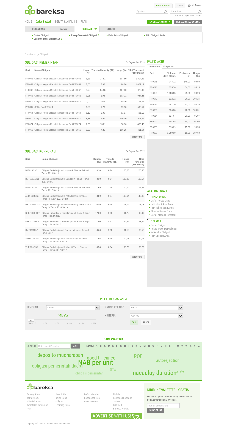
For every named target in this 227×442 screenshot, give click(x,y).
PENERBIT (32, 307)
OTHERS (111, 29)
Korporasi (168, 66)
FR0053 (29, 96)
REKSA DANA (38, 29)
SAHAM (64, 29)
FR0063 (153, 127)
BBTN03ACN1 (32, 179)
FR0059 (29, 84)
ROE (138, 356)
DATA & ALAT (43, 22)
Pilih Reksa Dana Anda (162, 207)
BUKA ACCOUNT (163, 5)
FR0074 (29, 124)
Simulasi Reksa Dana (161, 211)
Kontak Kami (33, 398)
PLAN (84, 22)
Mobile (116, 394)
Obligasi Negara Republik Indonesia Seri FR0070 (57, 118)
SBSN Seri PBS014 (43, 107)
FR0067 (29, 90)
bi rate (180, 371)
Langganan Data (92, 398)
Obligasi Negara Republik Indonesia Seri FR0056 (57, 130)
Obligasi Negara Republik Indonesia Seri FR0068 (57, 78)
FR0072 (153, 99)
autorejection (167, 360)
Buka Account (91, 401)
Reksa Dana (61, 398)
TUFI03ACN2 (31, 247)
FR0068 (29, 78)
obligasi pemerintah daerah (58, 365)
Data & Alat (30, 54)
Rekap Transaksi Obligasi (84, 35)
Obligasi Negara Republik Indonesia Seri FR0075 (57, 101)
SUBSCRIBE (155, 410)
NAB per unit (95, 362)
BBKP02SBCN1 (32, 213)
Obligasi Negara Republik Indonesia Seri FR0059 (57, 84)
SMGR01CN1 (31, 230)
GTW (113, 369)
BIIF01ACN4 (31, 187)
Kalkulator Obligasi (118, 35)
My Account (195, 5)
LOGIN (180, 5)
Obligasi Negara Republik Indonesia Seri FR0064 (57, 113)
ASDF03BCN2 (32, 238)
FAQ (29, 408)
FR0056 (29, 130)
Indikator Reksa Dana (162, 204)
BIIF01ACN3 (31, 170)
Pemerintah (154, 66)
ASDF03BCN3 (32, 196)
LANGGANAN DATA (160, 21)
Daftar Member (91, 394)
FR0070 (29, 118)
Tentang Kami (33, 394)
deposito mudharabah (60, 355)
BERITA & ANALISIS (66, 22)
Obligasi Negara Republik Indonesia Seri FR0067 (57, 90)
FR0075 (29, 101)
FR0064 (29, 113)
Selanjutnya (137, 137)
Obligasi (59, 401)
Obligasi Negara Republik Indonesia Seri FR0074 (57, 124)
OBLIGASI (87, 29)
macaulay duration (153, 373)
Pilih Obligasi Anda (155, 35)
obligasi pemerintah (89, 373)
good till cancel (101, 357)
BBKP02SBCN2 (32, 221)
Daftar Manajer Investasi (163, 214)
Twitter (116, 401)
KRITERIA (110, 315)
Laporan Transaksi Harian (47, 39)
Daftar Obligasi (41, 35)
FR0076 (153, 87)
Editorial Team (34, 401)
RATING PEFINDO (114, 307)
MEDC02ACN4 (32, 204)
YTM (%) (63, 315)
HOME (28, 22)
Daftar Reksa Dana (160, 200)
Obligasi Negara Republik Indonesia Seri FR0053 (57, 96)
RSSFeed (117, 405)
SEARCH (31, 346)
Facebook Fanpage (122, 398)
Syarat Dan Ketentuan (37, 405)
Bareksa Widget (121, 408)
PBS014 (29, 107)
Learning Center (63, 405)
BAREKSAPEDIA (113, 339)
